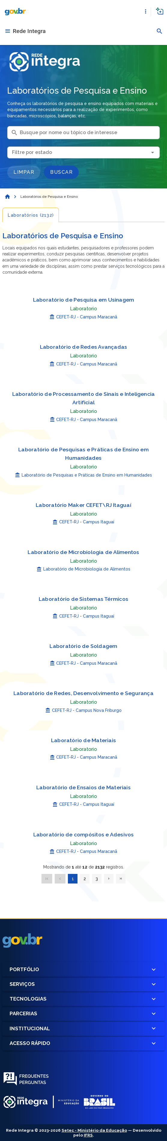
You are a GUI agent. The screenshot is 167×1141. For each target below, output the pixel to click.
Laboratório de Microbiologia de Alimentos (83, 552)
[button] (145, 11)
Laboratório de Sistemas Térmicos (83, 599)
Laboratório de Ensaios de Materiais (83, 787)
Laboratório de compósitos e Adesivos (83, 834)
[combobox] (83, 152)
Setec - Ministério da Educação (94, 1130)
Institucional (83, 1028)
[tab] (30, 215)
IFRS (88, 1135)
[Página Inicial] (7, 197)
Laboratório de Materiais (83, 740)
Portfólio (83, 969)
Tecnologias (83, 999)
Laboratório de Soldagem (83, 646)
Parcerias (83, 1013)
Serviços (83, 984)
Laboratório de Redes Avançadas (83, 347)
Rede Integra (29, 31)
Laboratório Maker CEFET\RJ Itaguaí (83, 505)
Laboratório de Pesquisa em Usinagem (83, 300)
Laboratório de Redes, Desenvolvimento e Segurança (83, 693)
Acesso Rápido (83, 1043)
